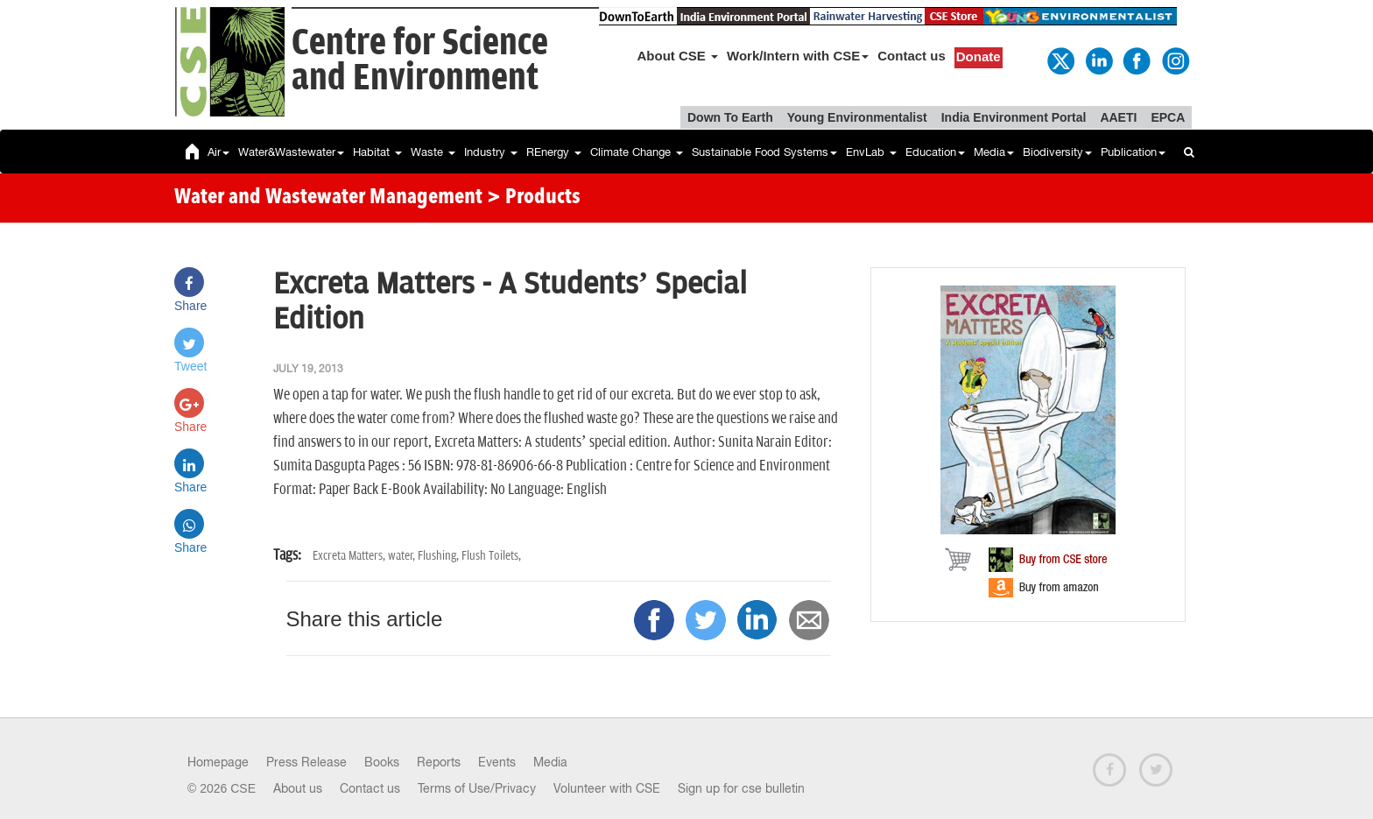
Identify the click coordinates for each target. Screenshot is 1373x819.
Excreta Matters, (350, 555)
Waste (433, 152)
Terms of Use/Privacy (477, 788)
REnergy (553, 152)
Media (994, 152)
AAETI (1118, 117)
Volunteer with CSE (606, 788)
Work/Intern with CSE (798, 55)
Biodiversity (1057, 152)
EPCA (1168, 117)
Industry (491, 152)
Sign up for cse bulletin (741, 788)
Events (497, 762)
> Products (534, 197)
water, (403, 555)
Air (218, 152)
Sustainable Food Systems (764, 152)
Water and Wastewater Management (330, 197)
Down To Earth (730, 117)
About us (297, 788)
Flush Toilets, (491, 555)
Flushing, (439, 555)
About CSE (678, 55)
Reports (439, 762)
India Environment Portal (1014, 117)
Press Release (306, 762)
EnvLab (871, 152)
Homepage (218, 762)
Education (935, 152)
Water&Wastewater (291, 152)
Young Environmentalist (857, 117)
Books (381, 762)
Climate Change (636, 152)
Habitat (377, 152)
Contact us (911, 55)
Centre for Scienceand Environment (420, 61)
